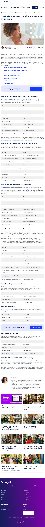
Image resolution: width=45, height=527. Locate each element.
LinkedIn (26, 388)
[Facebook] (25, 523)
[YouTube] (22, 523)
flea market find (23, 58)
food (27, 311)
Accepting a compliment (9, 83)
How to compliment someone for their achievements (15, 70)
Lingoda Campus (15, 7)
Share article (39, 47)
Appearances (4, 187)
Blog (35, 7)
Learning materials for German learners (13, 12)
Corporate (3, 492)
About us (3, 494)
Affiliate (24, 509)
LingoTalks (26, 7)
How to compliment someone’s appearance (13, 73)
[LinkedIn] (18, 523)
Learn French (25, 497)
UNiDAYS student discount (6, 509)
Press (2, 499)
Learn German (26, 492)
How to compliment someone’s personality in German (15, 67)
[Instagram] (27, 523)
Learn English (25, 494)
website (19, 388)
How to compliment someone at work (12, 75)
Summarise (29, 47)
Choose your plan (35, 89)
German (15, 360)
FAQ (24, 506)
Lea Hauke (8, 47)
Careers (2, 497)
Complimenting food (8, 80)
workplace (27, 232)
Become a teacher (28, 513)
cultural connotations (26, 190)
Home (2, 12)
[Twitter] (20, 523)
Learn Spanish (26, 499)
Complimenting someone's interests (11, 78)
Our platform (3, 506)
